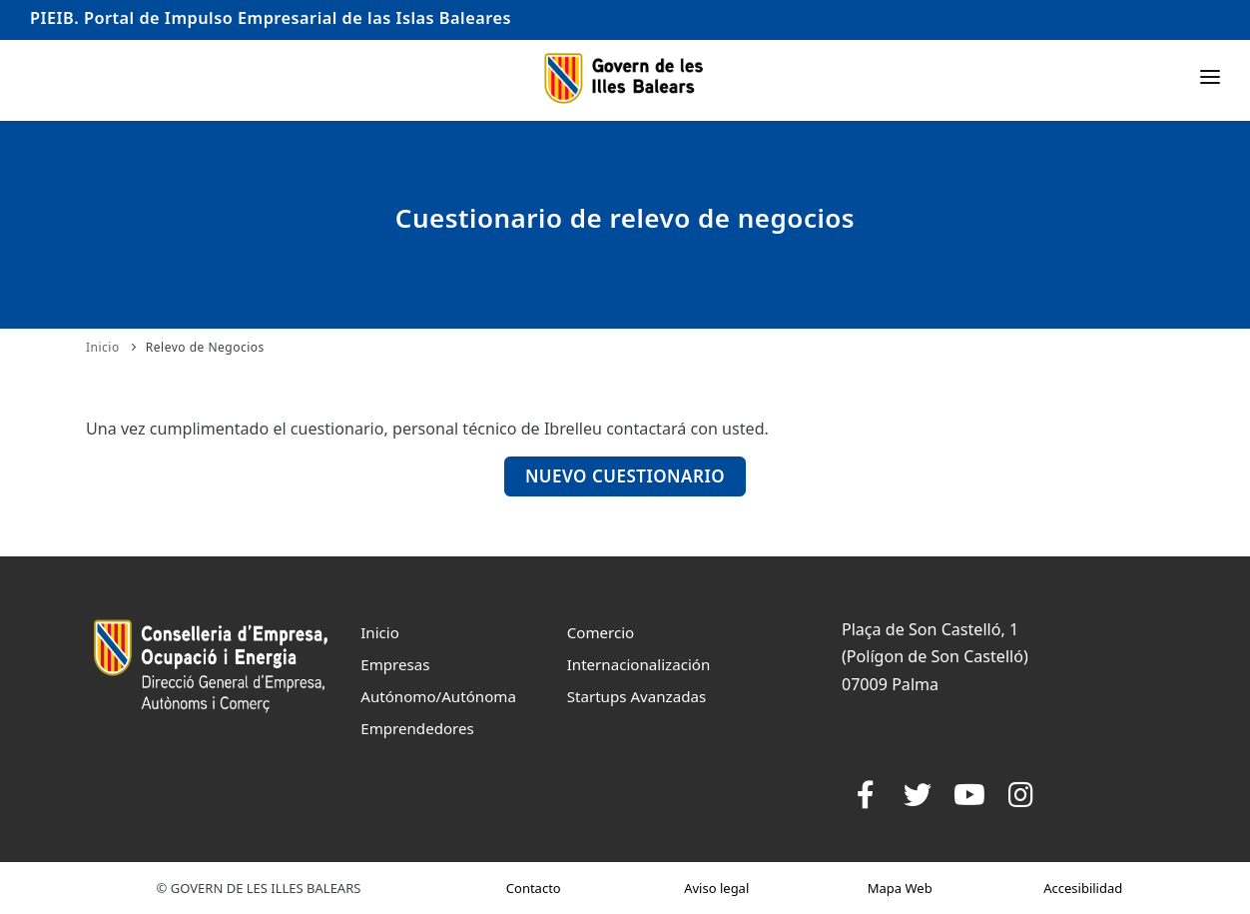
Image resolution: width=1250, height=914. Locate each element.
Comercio (601, 632)
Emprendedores (417, 728)
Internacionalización (639, 664)
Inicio (103, 347)
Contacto (533, 888)
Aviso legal (716, 888)
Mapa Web (900, 888)
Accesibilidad (1082, 888)
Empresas (394, 664)
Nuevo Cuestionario (625, 475)
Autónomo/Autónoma (438, 696)
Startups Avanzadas (636, 696)
